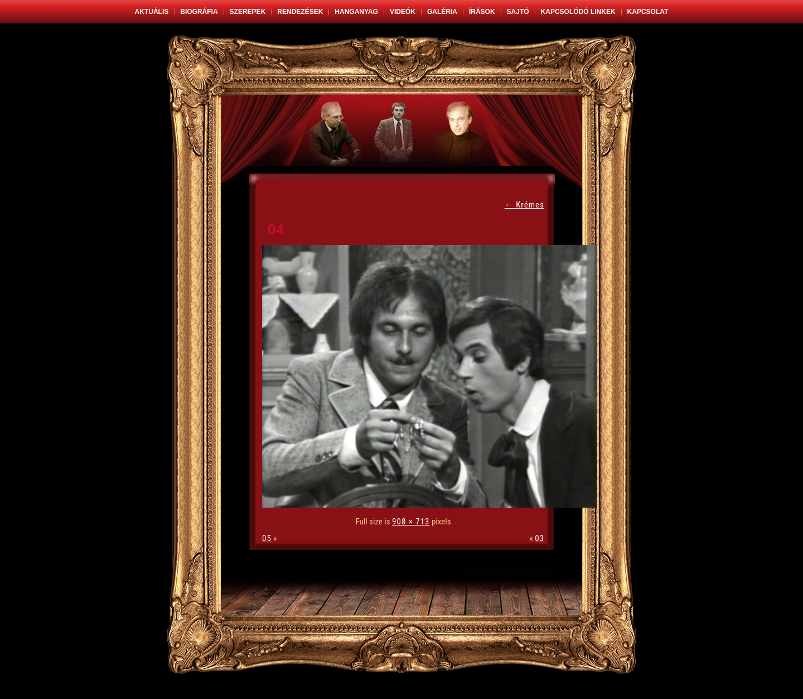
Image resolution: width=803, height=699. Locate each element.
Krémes (524, 205)
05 (267, 538)
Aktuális (152, 12)
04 (276, 229)
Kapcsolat (648, 12)
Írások (482, 12)
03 (539, 538)
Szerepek (248, 12)
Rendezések (300, 12)
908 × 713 (410, 522)
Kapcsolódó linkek (578, 12)
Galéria (442, 12)
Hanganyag (356, 12)
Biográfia (198, 12)
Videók (402, 12)
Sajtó (518, 12)
